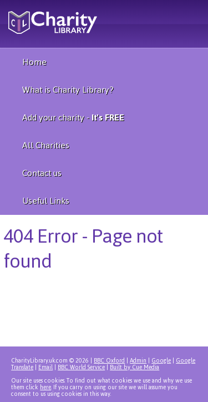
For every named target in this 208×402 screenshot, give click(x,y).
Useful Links (45, 200)
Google (161, 360)
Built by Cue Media (134, 367)
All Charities (45, 145)
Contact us (42, 173)
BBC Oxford (109, 360)
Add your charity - (73, 117)
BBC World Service (81, 367)
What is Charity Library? (68, 89)
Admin (138, 360)
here (45, 387)
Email (45, 367)
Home (34, 62)
